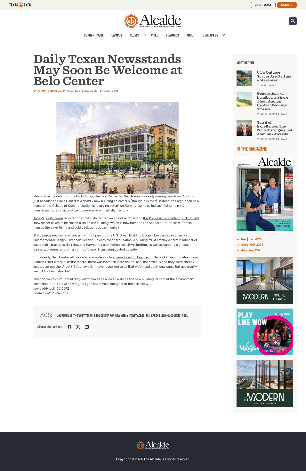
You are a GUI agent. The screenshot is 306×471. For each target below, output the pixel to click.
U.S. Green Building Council (163, 315)
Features (172, 35)
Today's (48, 218)
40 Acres (72, 90)
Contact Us (210, 35)
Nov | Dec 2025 (251, 239)
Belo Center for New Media (120, 196)
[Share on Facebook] (69, 327)
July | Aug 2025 (251, 250)
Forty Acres (137, 315)
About (191, 35)
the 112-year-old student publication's (171, 218)
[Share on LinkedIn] (86, 327)
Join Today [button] (263, 5)
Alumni (134, 35)
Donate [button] (287, 5)
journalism (64, 315)
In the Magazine (252, 148)
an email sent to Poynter (131, 257)
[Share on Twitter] (78, 327)
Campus (116, 35)
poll (185, 315)
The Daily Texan (83, 315)
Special (84, 90)
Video (154, 35)
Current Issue (94, 35)
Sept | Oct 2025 (252, 244)
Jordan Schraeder (49, 90)
